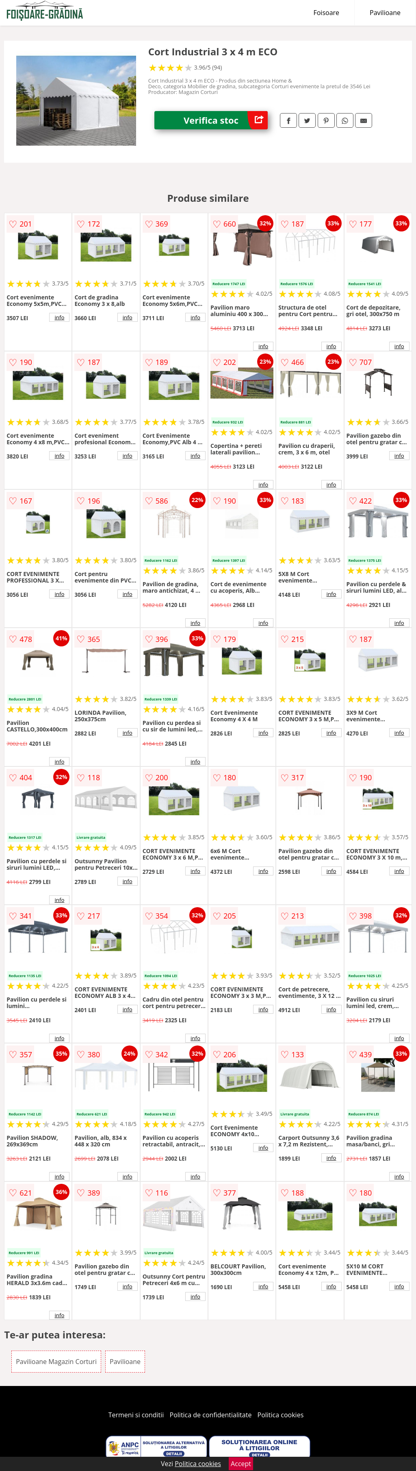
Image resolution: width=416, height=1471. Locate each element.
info (59, 317)
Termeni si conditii (136, 1414)
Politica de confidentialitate (211, 1414)
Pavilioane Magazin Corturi (56, 1361)
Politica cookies (281, 1414)
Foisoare (326, 12)
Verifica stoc (226, 120)
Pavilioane (385, 12)
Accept (241, 1463)
